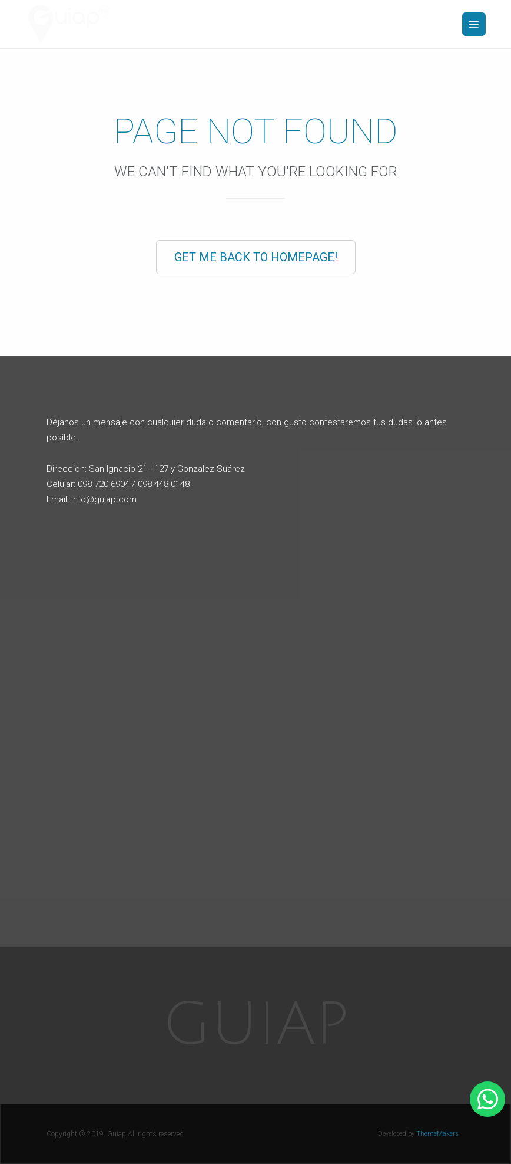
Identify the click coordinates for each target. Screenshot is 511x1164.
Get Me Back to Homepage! (255, 257)
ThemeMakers (437, 1133)
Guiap (255, 1025)
